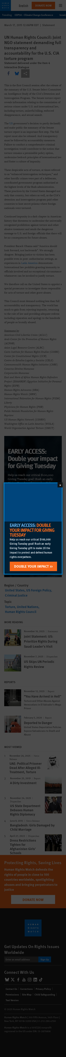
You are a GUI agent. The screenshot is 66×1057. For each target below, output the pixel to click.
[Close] (60, 484)
